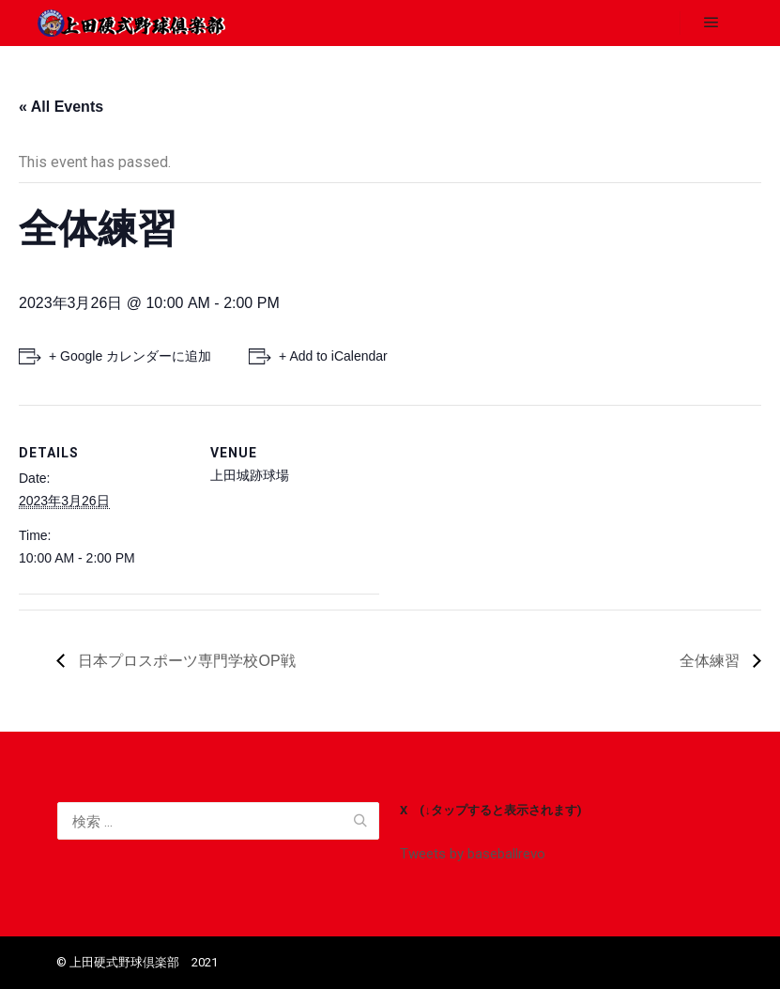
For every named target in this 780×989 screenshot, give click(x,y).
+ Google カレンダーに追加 (130, 355)
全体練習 (711, 661)
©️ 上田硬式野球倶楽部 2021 (137, 962)
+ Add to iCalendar (333, 355)
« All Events (61, 107)
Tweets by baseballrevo (472, 853)
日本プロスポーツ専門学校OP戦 (185, 661)
